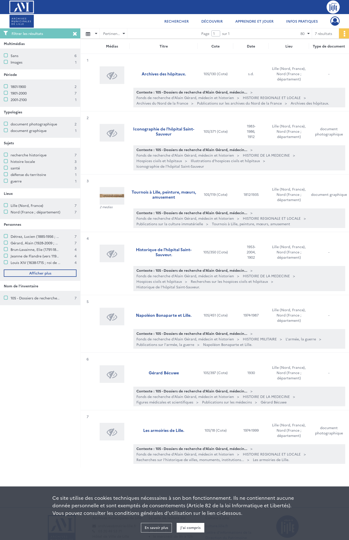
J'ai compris (190, 527)
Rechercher (176, 21)
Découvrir (212, 21)
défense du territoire (28, 174)
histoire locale (23, 161)
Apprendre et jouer (254, 21)
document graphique (29, 130)
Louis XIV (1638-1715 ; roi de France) (40, 262)
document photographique (34, 123)
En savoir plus (156, 527)
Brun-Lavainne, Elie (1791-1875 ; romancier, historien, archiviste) (64, 249)
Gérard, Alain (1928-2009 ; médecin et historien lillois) (56, 242)
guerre (16, 181)
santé (15, 167)
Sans (14, 55)
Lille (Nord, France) (27, 205)
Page (205, 33)
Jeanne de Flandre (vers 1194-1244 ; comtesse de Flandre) (58, 255)
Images (16, 62)
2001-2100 (19, 99)
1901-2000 (19, 93)
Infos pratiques (302, 21)
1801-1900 (18, 86)
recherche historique (29, 154)
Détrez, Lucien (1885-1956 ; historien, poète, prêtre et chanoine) (65, 236)
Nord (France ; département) (35, 211)
